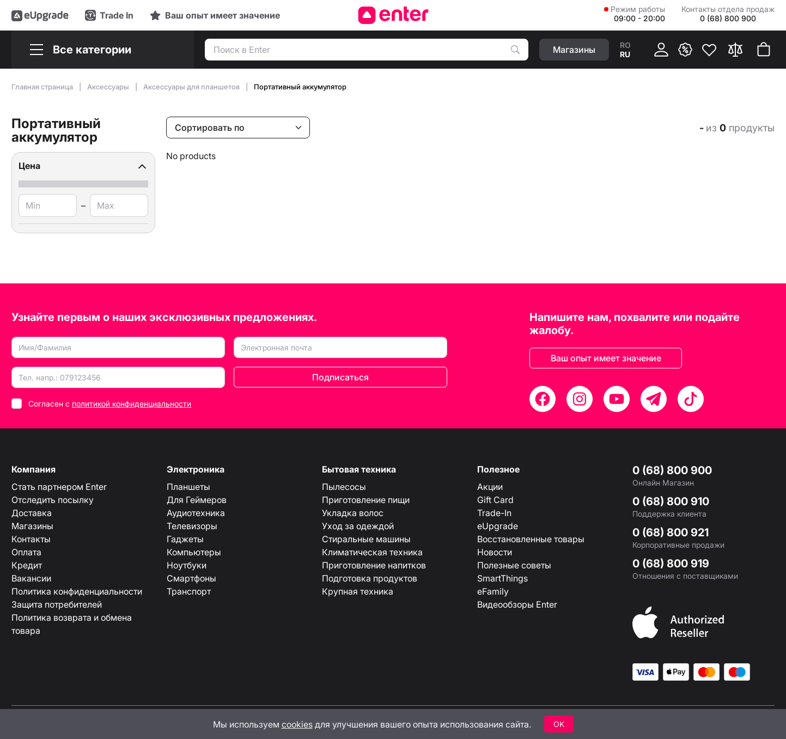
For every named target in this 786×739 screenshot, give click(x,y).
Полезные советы (514, 565)
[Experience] (215, 15)
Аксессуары (109, 86)
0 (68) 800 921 (670, 532)
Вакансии (31, 578)
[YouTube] (617, 399)
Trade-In (494, 512)
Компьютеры (194, 552)
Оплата (26, 552)
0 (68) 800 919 (670, 563)
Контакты (31, 539)
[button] (83, 165)
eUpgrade (497, 525)
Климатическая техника (372, 552)
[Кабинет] (661, 49)
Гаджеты (185, 539)
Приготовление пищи (366, 499)
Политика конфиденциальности (76, 591)
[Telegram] (654, 399)
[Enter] (393, 15)
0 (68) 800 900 (672, 470)
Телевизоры (192, 525)
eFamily (493, 591)
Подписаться (340, 377)
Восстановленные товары (530, 539)
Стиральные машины (366, 539)
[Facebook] (542, 399)
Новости (494, 552)
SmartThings (502, 578)
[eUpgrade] (40, 15)
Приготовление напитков (374, 565)
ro (625, 45)
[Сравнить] (735, 49)
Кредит (26, 565)
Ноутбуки (186, 565)
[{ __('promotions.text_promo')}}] (685, 49)
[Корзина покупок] (764, 49)
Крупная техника (357, 591)
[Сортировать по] (238, 127)
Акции (490, 486)
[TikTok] (691, 399)
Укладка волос (352, 512)
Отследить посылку (52, 499)
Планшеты (188, 486)
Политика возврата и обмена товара (71, 624)
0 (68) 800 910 (670, 501)
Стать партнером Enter (59, 486)
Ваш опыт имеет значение (606, 358)
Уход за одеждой (358, 525)
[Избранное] (709, 49)
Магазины (32, 525)
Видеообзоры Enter (517, 604)
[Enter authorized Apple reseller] (678, 621)
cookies (297, 724)
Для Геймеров (197, 499)
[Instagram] (579, 399)
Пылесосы (344, 486)
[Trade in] (109, 15)
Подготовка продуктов (369, 578)
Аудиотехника (196, 512)
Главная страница (43, 86)
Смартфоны (191, 578)
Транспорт (189, 591)
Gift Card (495, 499)
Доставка (31, 512)
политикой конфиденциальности (131, 403)
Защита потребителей (56, 604)
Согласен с (109, 403)
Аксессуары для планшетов (192, 86)
